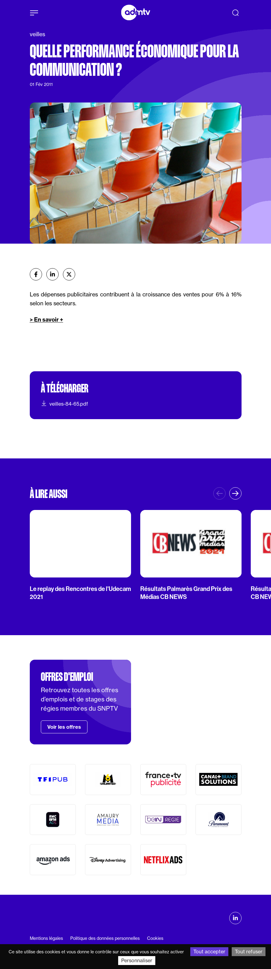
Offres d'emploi (67, 677)
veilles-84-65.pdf (64, 403)
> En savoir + (46, 319)
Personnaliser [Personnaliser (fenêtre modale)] (136, 960)
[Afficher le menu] (34, 13)
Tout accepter (209, 951)
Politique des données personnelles (105, 938)
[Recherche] (235, 12)
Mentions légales (46, 938)
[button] (235, 493)
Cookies (155, 938)
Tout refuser (248, 951)
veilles (37, 34)
